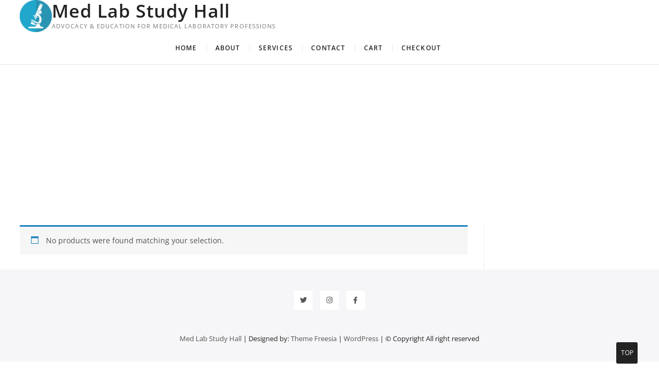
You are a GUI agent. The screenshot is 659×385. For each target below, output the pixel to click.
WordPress (361, 338)
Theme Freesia (314, 338)
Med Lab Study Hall (141, 10)
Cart (373, 47)
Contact (328, 47)
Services (276, 47)
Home (186, 47)
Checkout (421, 47)
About (228, 47)
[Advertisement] (329, 145)
